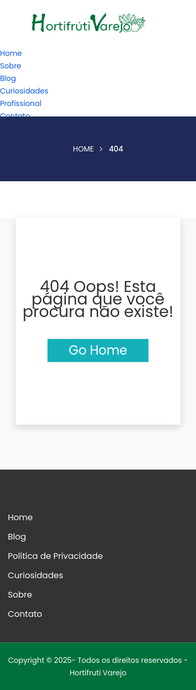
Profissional (20, 103)
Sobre (10, 66)
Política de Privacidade (55, 556)
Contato (15, 116)
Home (11, 53)
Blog (8, 78)
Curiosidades (24, 91)
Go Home (97, 350)
